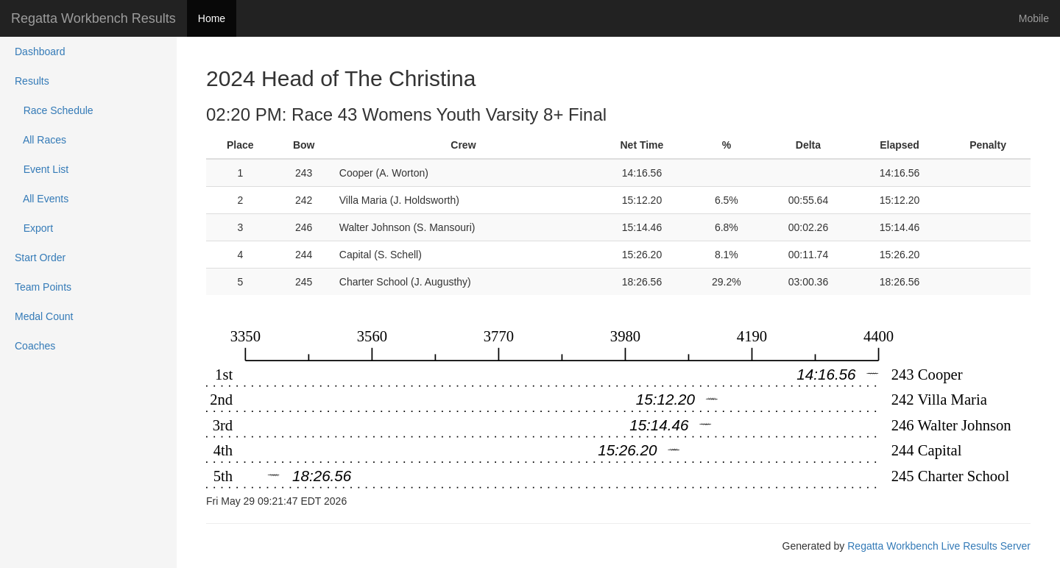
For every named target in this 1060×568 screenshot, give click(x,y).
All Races (40, 140)
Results (32, 81)
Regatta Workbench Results (93, 18)
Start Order (40, 257)
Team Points (43, 287)
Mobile (1034, 18)
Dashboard (40, 51)
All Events (41, 199)
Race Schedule (54, 110)
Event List (41, 169)
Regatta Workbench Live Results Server (939, 546)
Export (34, 228)
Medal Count (44, 316)
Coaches (35, 346)
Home (211, 18)
